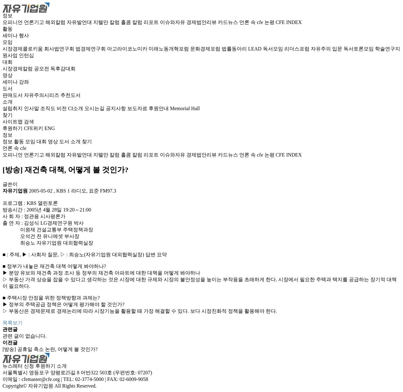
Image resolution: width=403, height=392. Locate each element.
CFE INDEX (289, 22)
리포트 (152, 22)
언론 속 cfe (251, 22)
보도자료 (138, 108)
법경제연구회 (91, 48)
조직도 (48, 108)
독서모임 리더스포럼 (287, 48)
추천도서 (70, 95)
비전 (62, 108)
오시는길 (95, 108)
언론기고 (34, 22)
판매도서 (13, 95)
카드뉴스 (228, 22)
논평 (270, 22)
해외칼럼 (56, 22)
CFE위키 (33, 128)
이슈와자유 (173, 22)
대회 (8, 62)
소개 (8, 101)
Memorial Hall (185, 108)
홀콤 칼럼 (132, 22)
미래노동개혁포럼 (169, 48)
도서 (8, 88)
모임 (8, 42)
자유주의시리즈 (42, 95)
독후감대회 (63, 68)
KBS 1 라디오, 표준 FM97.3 (86, 190)
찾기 (8, 115)
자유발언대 (80, 22)
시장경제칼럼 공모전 (26, 68)
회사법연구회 (60, 48)
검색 (29, 121)
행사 (24, 35)
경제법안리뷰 (202, 22)
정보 (8, 15)
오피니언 (13, 22)
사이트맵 (13, 121)
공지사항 (116, 108)
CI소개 (76, 108)
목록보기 (13, 322)
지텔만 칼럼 (107, 22)
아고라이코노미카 (128, 48)
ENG (49, 128)
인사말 (32, 108)
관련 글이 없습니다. (25, 336)
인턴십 (26, 55)
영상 (8, 75)
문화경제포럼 (206, 48)
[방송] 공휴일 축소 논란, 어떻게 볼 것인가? (50, 349)
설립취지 (13, 108)
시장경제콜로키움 (23, 48)
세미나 (11, 35)
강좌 (24, 82)
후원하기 (13, 128)
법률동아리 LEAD (242, 48)
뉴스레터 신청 (18, 366)
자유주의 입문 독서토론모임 (343, 48)
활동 (8, 29)
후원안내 (159, 108)
